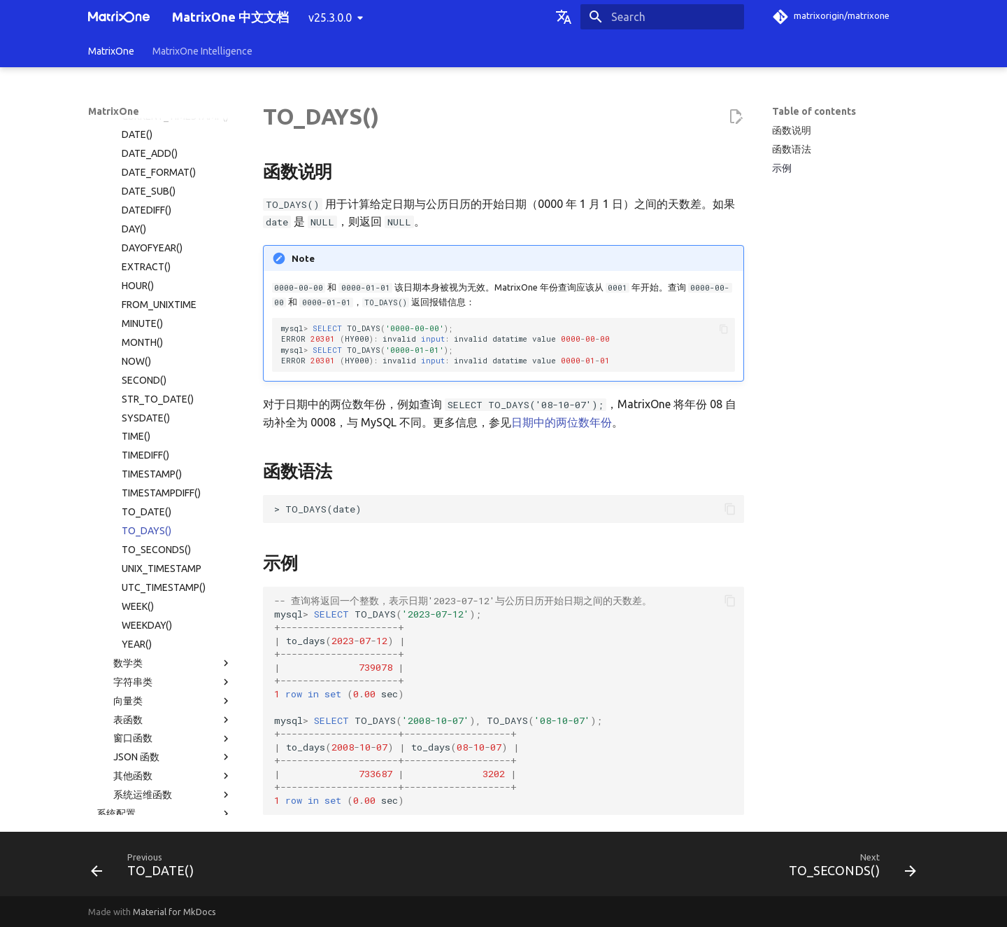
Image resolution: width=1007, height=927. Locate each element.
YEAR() (137, 450)
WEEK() (138, 412)
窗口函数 (172, 544)
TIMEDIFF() (145, 261)
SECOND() (144, 186)
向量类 (172, 507)
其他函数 (172, 582)
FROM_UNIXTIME (159, 110)
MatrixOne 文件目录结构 (150, 695)
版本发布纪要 (160, 771)
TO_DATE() (146, 317)
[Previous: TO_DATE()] (146, 868)
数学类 (172, 469)
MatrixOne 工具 (164, 714)
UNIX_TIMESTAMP (161, 374)
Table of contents (814, 111)
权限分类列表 (126, 657)
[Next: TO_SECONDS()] (848, 868)
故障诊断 (160, 733)
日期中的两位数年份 (561, 422)
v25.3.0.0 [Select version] (330, 17)
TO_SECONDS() (156, 355)
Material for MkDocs (174, 911)
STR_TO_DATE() (158, 205)
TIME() (136, 242)
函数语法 (791, 149)
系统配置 (164, 619)
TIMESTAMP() (152, 280)
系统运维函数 (172, 600)
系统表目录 (121, 638)
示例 (782, 168)
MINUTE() (142, 129)
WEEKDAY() (147, 431)
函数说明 (791, 130)
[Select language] (564, 17)
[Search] (662, 16)
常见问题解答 (160, 752)
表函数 (172, 526)
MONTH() (142, 148)
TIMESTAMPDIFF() (161, 299)
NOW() (136, 167)
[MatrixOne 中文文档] (119, 17)
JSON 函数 (172, 563)
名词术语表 (112, 789)
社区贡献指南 (160, 808)
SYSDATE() (146, 224)
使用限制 (164, 676)
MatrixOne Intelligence (202, 51)
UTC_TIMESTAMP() (164, 393)
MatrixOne (111, 51)
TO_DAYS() (146, 336)
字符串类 (172, 488)
